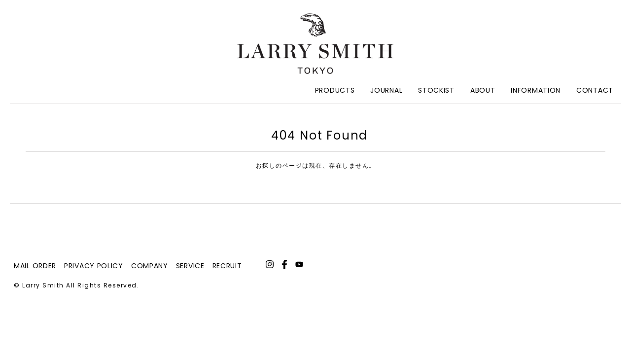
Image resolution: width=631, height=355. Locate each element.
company (149, 266)
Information (536, 90)
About (482, 90)
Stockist (436, 90)
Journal (386, 90)
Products (335, 90)
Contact (594, 90)
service (190, 266)
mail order (35, 266)
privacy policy (93, 266)
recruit (227, 266)
